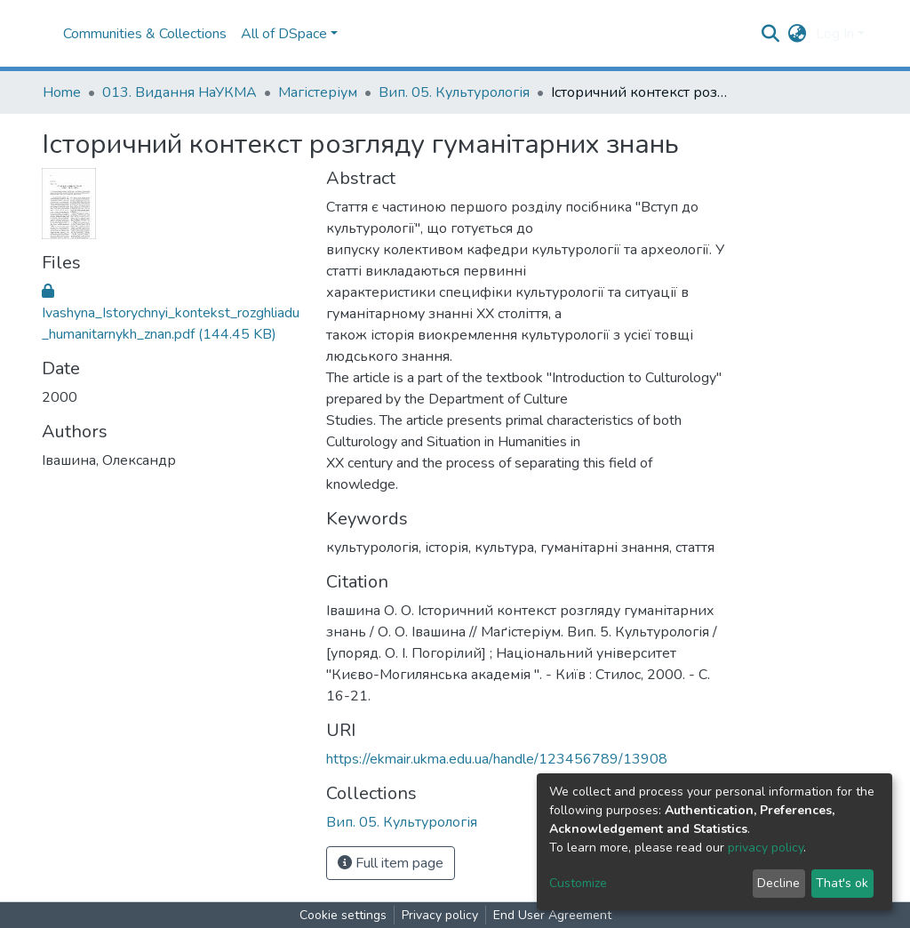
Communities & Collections (145, 34)
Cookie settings (343, 915)
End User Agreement (552, 915)
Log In (835, 34)
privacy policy (765, 847)
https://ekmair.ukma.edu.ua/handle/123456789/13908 (496, 759)
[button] (797, 33)
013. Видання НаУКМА (179, 92)
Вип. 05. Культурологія (454, 92)
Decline (778, 883)
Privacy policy (440, 915)
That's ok (842, 883)
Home (62, 92)
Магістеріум (317, 92)
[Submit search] (771, 33)
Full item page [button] (390, 863)
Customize (578, 883)
